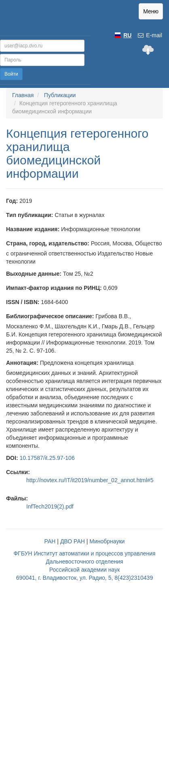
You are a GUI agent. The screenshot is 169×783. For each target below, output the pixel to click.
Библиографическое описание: (50, 316)
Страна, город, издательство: (47, 243)
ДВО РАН (72, 541)
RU (127, 35)
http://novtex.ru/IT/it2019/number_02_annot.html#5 (89, 480)
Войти (11, 74)
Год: (12, 201)
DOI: (12, 458)
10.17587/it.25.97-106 (46, 458)
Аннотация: (22, 363)
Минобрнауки (107, 541)
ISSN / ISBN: (22, 302)
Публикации (60, 95)
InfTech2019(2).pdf (50, 506)
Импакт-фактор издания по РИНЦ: (54, 288)
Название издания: (32, 229)
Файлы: (17, 498)
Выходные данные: (33, 273)
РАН (50, 541)
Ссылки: (18, 472)
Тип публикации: (29, 215)
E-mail (149, 35)
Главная (23, 95)
